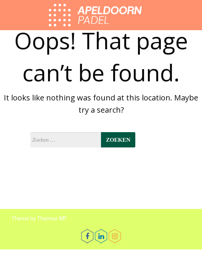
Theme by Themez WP (39, 218)
